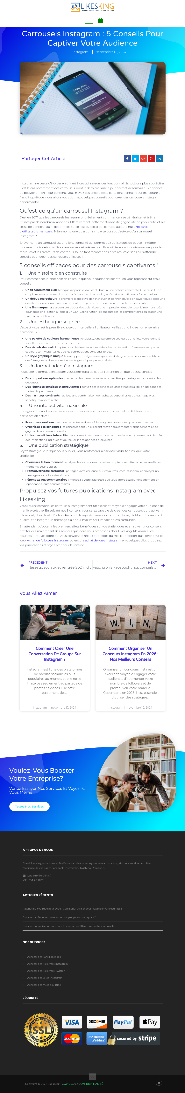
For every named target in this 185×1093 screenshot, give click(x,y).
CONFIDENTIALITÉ (90, 1083)
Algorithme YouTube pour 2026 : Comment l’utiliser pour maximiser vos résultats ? (72, 908)
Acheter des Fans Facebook (44, 956)
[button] (29, 806)
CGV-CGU (68, 1083)
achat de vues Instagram (103, 540)
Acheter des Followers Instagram (47, 963)
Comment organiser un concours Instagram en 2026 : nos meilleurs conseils (130, 654)
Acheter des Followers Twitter (46, 970)
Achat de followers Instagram (48, 540)
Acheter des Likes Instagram (44, 977)
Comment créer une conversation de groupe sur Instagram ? (54, 654)
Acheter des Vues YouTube (44, 984)
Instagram (80, 52)
